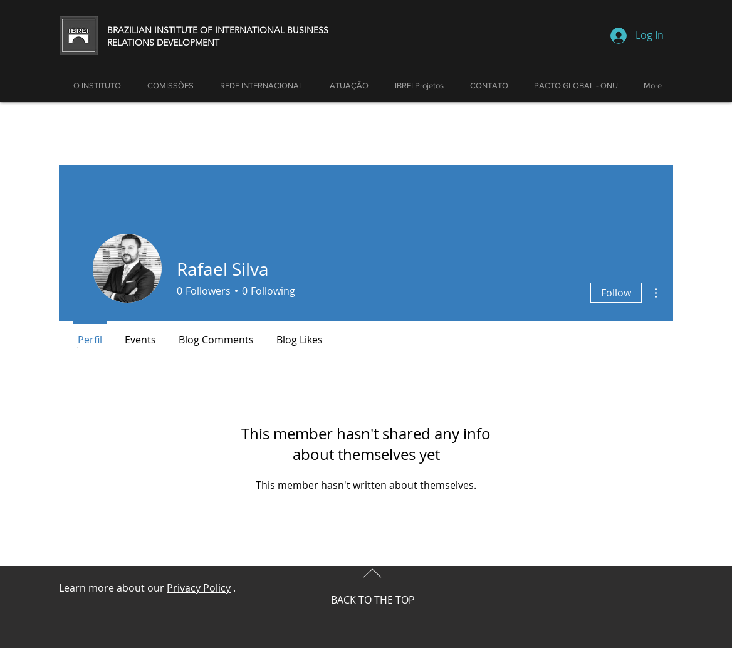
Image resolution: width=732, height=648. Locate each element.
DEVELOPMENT (188, 42)
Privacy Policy (199, 588)
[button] (349, 85)
